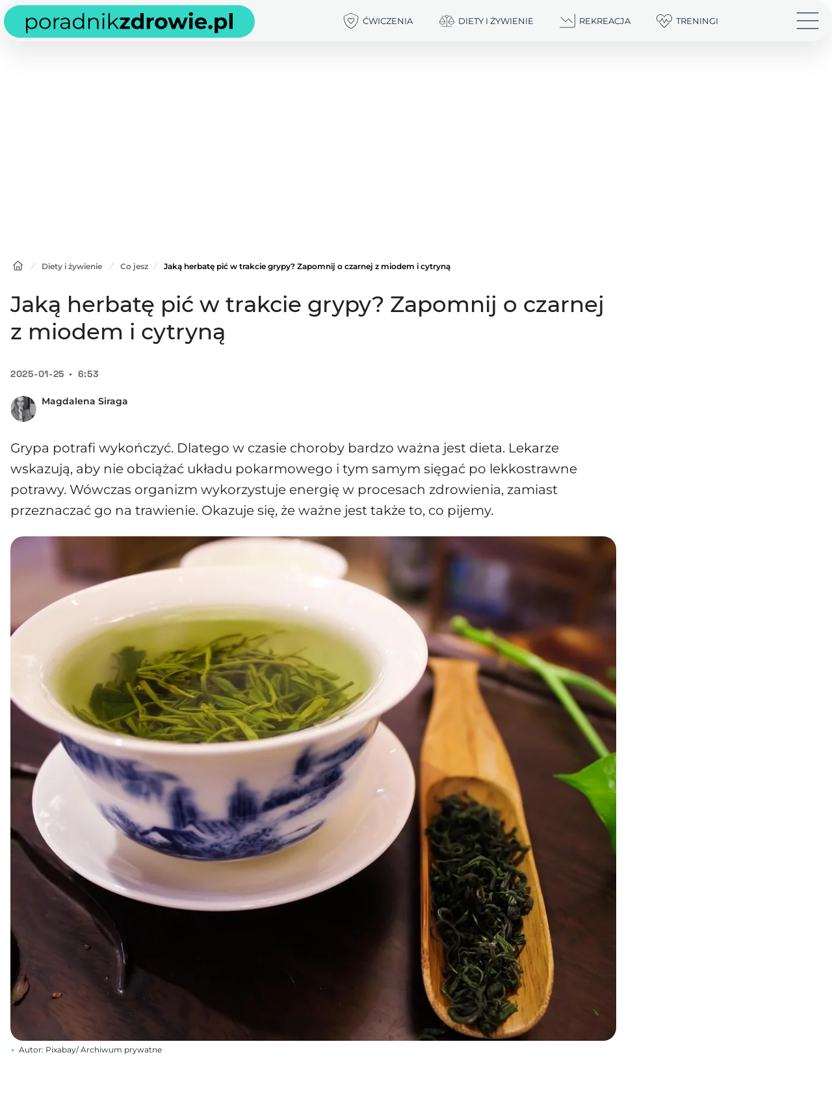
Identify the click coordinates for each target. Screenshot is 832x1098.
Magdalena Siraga (85, 401)
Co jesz (134, 266)
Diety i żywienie (72, 266)
